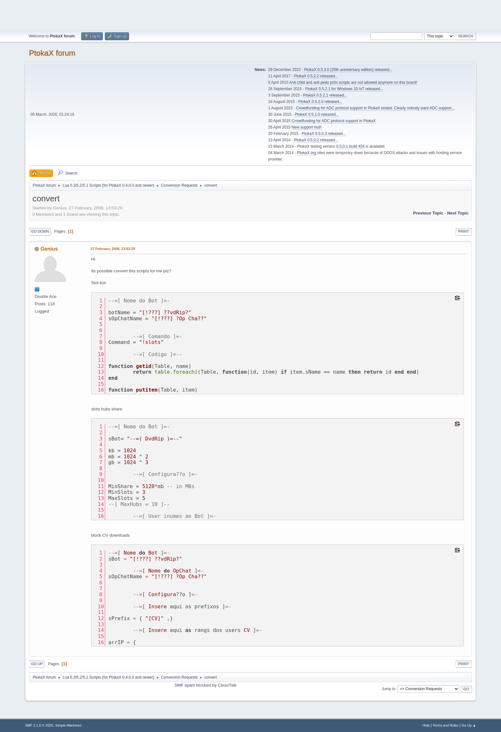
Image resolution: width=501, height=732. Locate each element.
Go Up (36, 664)
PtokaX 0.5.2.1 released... (325, 95)
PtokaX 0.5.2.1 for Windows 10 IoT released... (344, 89)
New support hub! (307, 127)
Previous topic (428, 213)
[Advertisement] (250, 14)
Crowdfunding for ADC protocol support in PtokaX (334, 121)
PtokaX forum (52, 53)
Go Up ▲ (469, 725)
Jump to (389, 689)
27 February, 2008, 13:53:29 (112, 249)
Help (425, 725)
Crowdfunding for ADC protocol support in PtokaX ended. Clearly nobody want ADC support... (375, 108)
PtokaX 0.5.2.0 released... (320, 101)
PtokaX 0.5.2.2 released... (316, 76)
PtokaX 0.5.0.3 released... (324, 133)
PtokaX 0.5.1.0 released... (317, 114)
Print (463, 231)
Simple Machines (68, 725)
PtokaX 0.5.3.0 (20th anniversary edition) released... (348, 69)
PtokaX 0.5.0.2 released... (316, 140)
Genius (49, 249)
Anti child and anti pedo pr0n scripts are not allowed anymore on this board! (353, 82)
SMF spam (184, 685)
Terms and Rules (446, 725)
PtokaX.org (306, 153)
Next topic (457, 213)
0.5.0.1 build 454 (350, 146)
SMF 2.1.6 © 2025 (39, 725)
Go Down (40, 231)
